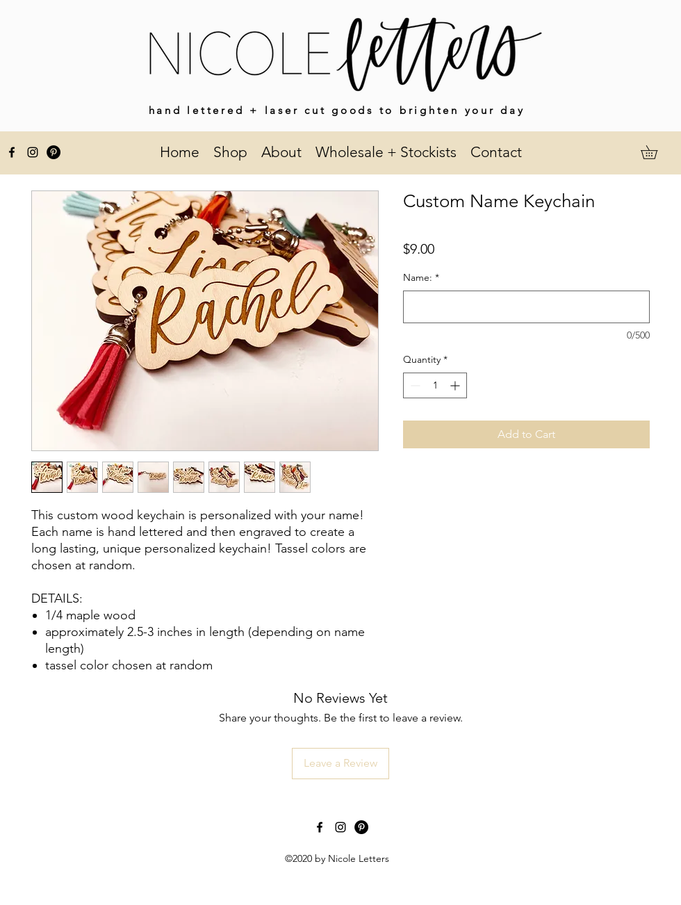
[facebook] (12, 152)
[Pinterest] (53, 152)
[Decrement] (413, 385)
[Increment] (456, 385)
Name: (421, 277)
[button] (656, 152)
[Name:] (526, 307)
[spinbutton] (435, 385)
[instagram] (33, 152)
